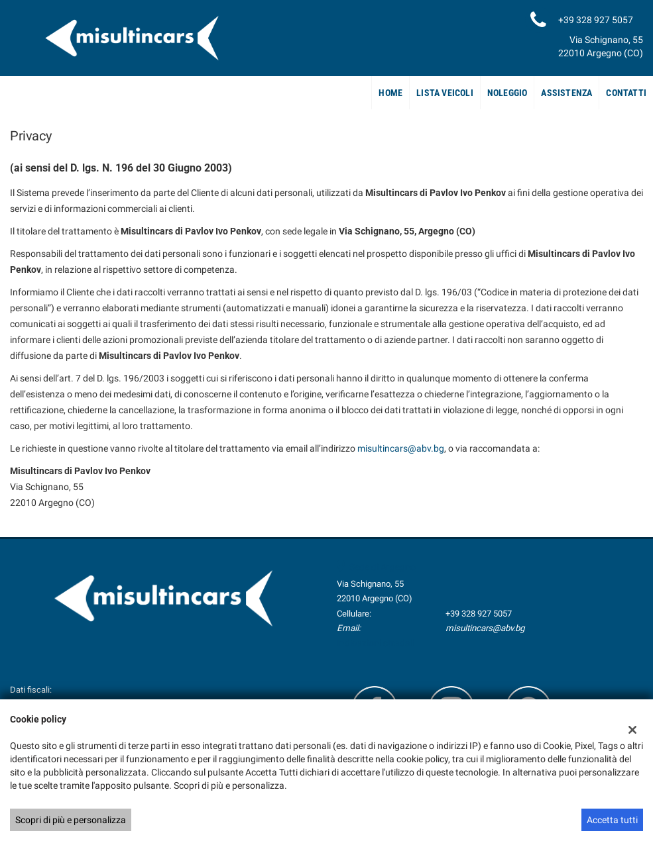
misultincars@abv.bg (400, 448)
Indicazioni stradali (375, 643)
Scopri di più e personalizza (70, 820)
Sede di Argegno (382, 567)
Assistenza (566, 92)
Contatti (626, 92)
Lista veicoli (444, 92)
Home (390, 92)
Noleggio (507, 92)
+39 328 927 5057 (478, 614)
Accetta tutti (612, 820)
